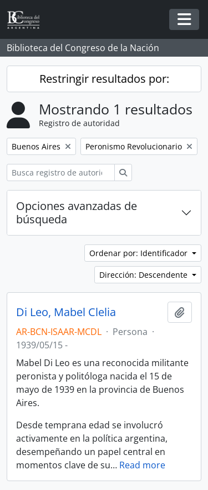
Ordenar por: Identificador (139, 253)
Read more (142, 465)
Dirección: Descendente (144, 274)
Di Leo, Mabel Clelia (66, 312)
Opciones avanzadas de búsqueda (76, 212)
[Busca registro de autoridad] (61, 172)
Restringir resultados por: (104, 78)
